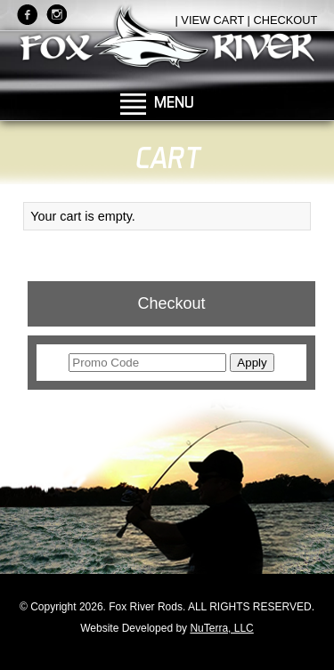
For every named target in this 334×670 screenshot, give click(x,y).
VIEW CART (212, 20)
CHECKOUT (285, 20)
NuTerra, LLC (221, 628)
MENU (174, 101)
